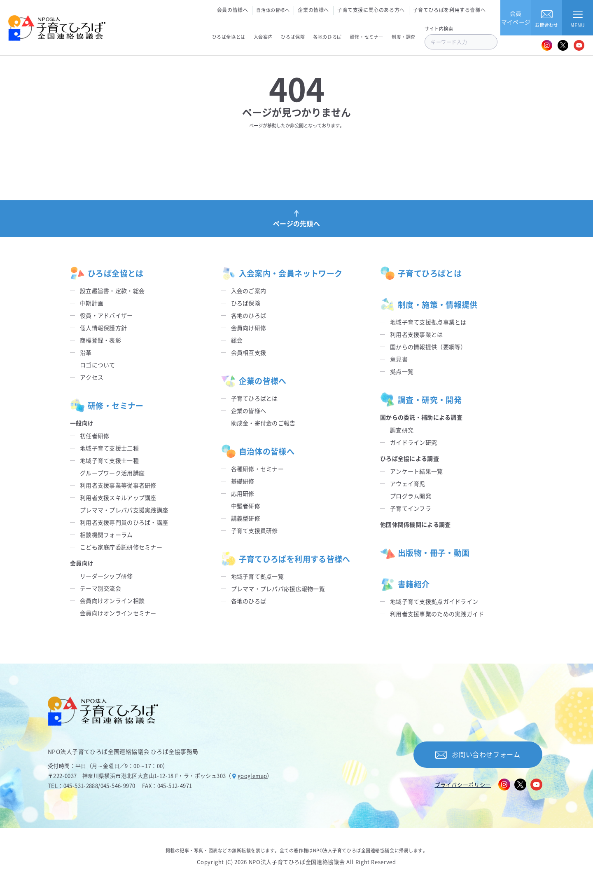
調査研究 (401, 430)
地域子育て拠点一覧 (257, 576)
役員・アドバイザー (106, 315)
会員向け (81, 563)
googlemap (252, 775)
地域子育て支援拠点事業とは (428, 322)
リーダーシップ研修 (106, 576)
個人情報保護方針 (103, 328)
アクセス (91, 377)
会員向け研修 (248, 328)
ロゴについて (97, 365)
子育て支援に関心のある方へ (371, 9)
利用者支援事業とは (416, 334)
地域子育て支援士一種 (109, 460)
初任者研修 (94, 436)
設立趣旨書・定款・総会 (112, 290)
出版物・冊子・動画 (424, 552)
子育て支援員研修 (254, 530)
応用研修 (242, 493)
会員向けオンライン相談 (112, 600)
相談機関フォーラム (106, 534)
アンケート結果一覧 (416, 471)
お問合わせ (546, 17)
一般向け (81, 423)
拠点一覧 (401, 371)
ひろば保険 (245, 303)
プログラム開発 (410, 496)
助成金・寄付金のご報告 (263, 423)
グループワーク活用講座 (112, 473)
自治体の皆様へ (272, 10)
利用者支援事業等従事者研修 (118, 485)
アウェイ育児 (407, 483)
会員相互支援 (248, 352)
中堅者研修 (245, 506)
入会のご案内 (248, 290)
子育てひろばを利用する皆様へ (449, 9)
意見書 (399, 359)
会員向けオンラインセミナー (118, 613)
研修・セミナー (107, 405)
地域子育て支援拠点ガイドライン (434, 601)
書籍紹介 (405, 584)
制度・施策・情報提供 (429, 304)
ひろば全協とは (107, 273)
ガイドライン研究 (413, 442)
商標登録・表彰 (100, 340)
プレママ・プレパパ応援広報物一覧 (278, 588)
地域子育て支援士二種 (109, 448)
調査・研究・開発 (421, 399)
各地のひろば (248, 315)
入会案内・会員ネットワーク (282, 273)
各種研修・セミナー (257, 468)
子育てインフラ (410, 508)
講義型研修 (245, 518)
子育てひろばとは (254, 398)
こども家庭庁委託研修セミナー (121, 547)
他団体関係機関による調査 (415, 524)
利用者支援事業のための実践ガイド (437, 614)
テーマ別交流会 (100, 588)
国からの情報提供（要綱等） (428, 346)
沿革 (86, 352)
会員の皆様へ (232, 9)
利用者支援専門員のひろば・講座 (124, 522)
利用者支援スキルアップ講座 (118, 497)
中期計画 (91, 303)
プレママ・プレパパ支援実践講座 (124, 510)
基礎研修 (242, 481)
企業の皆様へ (313, 9)
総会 (237, 340)
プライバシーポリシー (463, 784)
